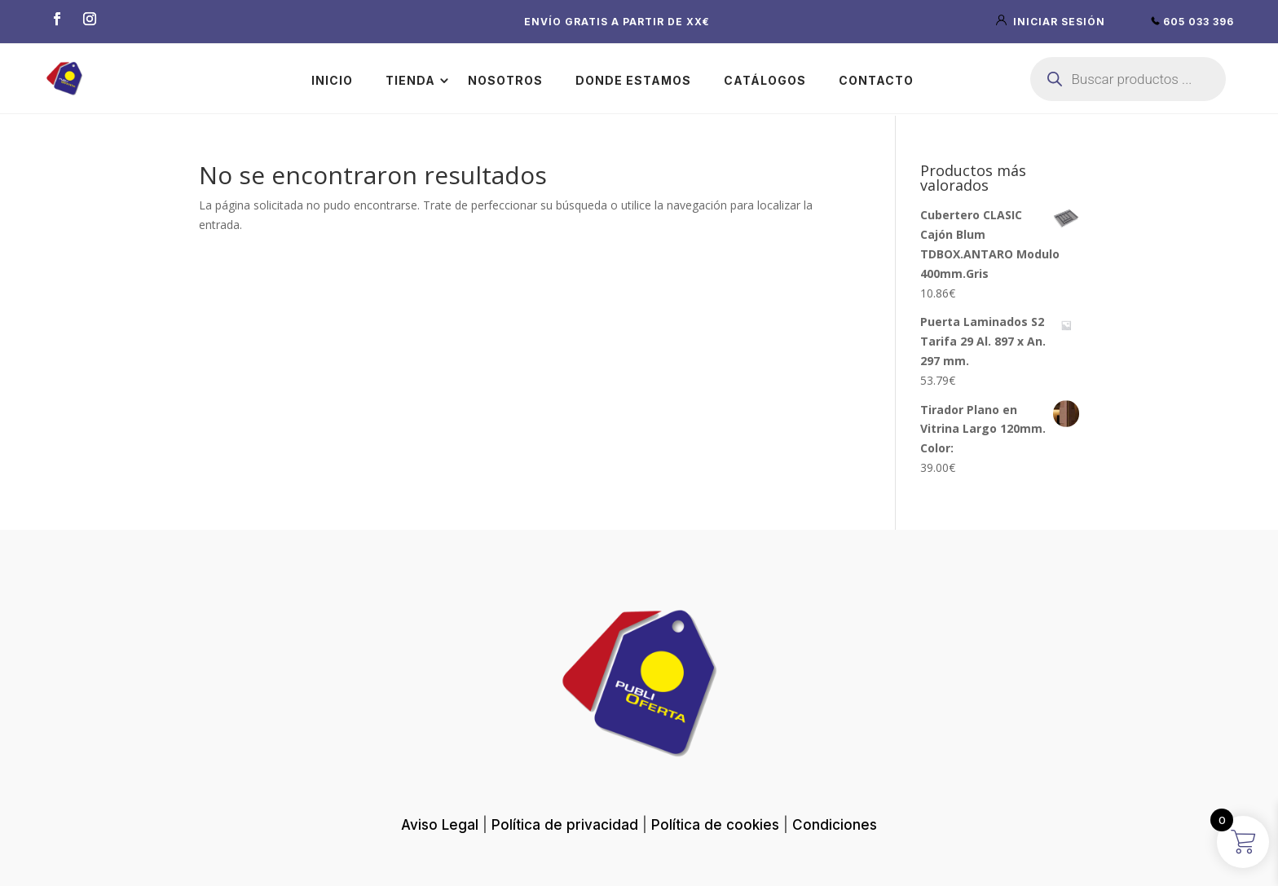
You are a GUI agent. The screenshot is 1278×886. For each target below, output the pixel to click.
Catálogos (765, 80)
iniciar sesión (1052, 21)
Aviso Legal (439, 825)
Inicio (332, 80)
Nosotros (505, 80)
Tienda (410, 80)
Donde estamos (633, 80)
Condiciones (834, 825)
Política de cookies (715, 825)
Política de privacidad (564, 825)
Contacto (876, 80)
